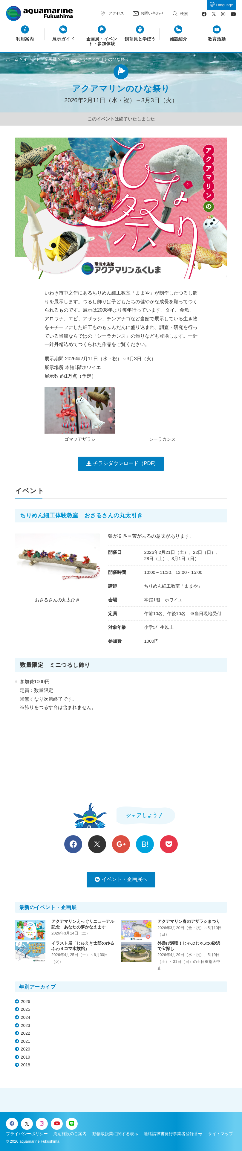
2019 (25, 1057)
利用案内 (25, 39)
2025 (25, 1009)
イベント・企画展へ (124, 879)
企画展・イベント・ (102, 41)
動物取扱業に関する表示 (115, 1133)
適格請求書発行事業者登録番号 (173, 1133)
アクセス (116, 13)
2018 (25, 1064)
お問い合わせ (152, 13)
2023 (25, 1025)
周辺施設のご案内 (70, 1133)
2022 (25, 1033)
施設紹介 (179, 39)
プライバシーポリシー (27, 1133)
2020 (25, 1049)
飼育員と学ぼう (140, 39)
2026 (25, 1001)
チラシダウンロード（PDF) (124, 463)
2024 (25, 1017)
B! (144, 844)
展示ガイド (63, 39)
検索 (184, 13)
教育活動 (217, 39)
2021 (25, 1041)
